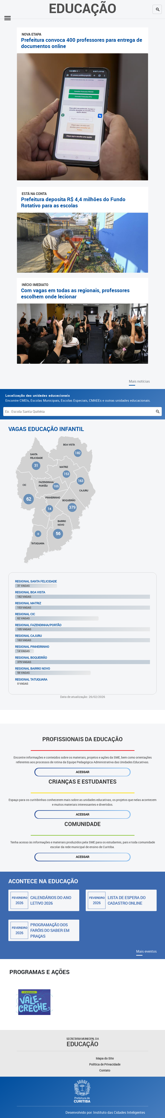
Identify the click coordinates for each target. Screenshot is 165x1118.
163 (80, 481)
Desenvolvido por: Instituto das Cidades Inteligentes (105, 1112)
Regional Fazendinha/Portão (38, 625)
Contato (104, 1070)
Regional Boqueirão (31, 658)
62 (28, 499)
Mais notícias (139, 381)
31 (36, 465)
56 (58, 534)
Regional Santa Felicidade (36, 581)
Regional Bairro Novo (32, 668)
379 (72, 507)
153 (66, 474)
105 (55, 486)
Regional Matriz (28, 603)
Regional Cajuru (28, 636)
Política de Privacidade (104, 1064)
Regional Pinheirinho (32, 647)
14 (49, 508)
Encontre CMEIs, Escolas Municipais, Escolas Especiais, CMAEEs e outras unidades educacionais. (78, 398)
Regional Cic (25, 614)
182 (78, 453)
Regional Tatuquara (31, 679)
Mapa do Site (105, 1058)
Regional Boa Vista (30, 592)
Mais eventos (146, 951)
